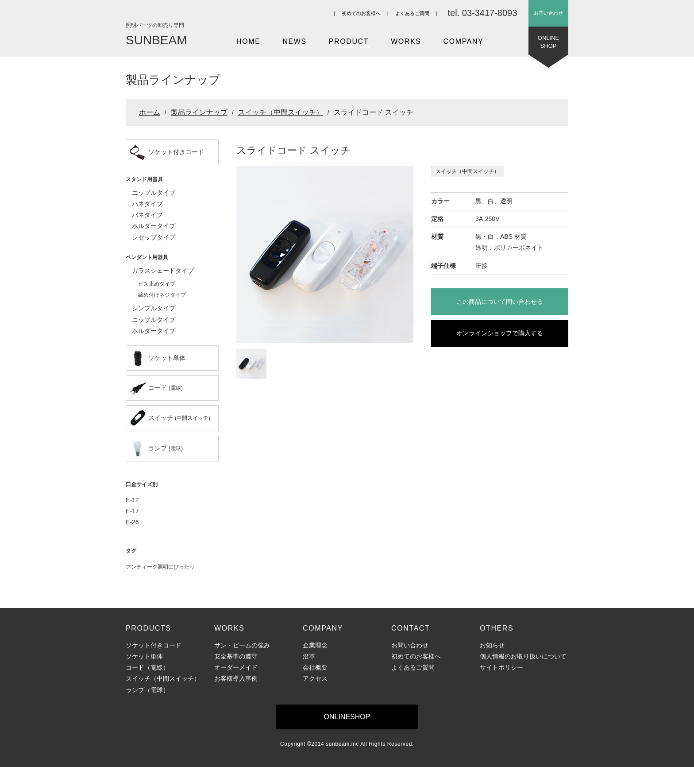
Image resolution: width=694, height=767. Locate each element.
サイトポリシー (501, 667)
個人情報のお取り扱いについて (523, 656)
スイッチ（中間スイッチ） (280, 112)
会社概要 (315, 667)
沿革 (309, 656)
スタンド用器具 (144, 179)
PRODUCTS (148, 628)
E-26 (132, 522)
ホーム (149, 112)
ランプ (156, 449)
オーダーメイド (236, 667)
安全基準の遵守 (236, 656)
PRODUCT (349, 41)
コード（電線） (147, 667)
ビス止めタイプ (156, 284)
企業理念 (315, 645)
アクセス (315, 678)
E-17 (132, 511)
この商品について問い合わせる (499, 301)
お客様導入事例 (236, 678)
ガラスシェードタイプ (163, 270)
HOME (248, 41)
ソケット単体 (157, 358)
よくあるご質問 (412, 13)
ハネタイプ (147, 203)
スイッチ (170, 418)
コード (156, 388)
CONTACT (410, 628)
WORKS (406, 41)
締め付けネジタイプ (162, 295)
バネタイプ (147, 214)
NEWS (294, 41)
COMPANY (463, 41)
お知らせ (492, 645)
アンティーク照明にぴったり (160, 567)
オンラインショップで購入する (499, 333)
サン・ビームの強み (242, 645)
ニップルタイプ (153, 192)
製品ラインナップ (199, 112)
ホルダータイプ (153, 225)
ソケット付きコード (167, 152)
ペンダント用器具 (147, 257)
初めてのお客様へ (361, 13)
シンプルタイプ (153, 308)
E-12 (132, 500)
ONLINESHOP (548, 44)
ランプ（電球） (147, 689)
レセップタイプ (153, 237)
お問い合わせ (548, 12)
